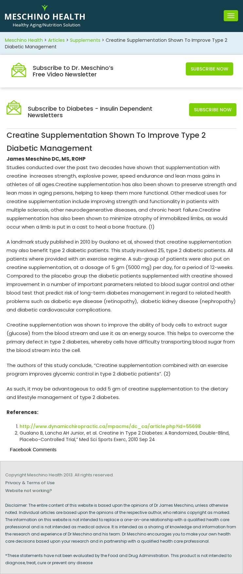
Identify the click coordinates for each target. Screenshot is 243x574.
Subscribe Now (209, 69)
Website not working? (28, 490)
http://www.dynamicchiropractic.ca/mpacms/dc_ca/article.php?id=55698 (110, 426)
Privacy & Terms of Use (30, 483)
